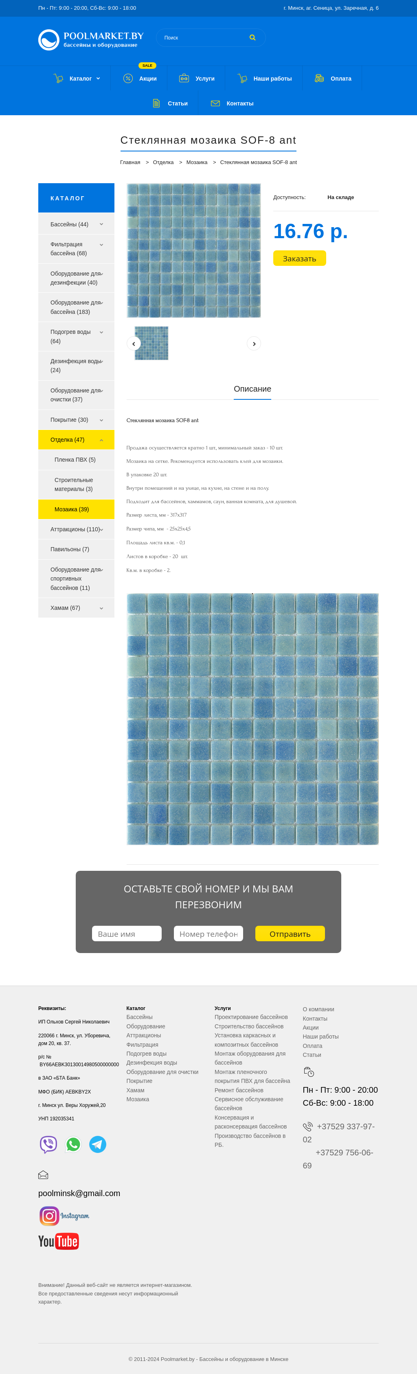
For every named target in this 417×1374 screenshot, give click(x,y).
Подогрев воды (147, 1053)
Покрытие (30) (69, 419)
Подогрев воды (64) (70, 336)
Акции (311, 1027)
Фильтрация (142, 1044)
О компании (318, 1009)
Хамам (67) (65, 608)
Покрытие (140, 1081)
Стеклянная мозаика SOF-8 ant (258, 162)
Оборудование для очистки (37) (75, 395)
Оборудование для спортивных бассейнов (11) (75, 578)
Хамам (136, 1090)
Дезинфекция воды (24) (75, 365)
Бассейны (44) (69, 224)
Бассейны (140, 1017)
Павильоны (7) (69, 549)
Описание (252, 388)
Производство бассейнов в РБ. (250, 1140)
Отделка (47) (67, 439)
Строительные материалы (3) (74, 484)
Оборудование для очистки (163, 1072)
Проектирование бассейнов (251, 1017)
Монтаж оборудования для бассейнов (250, 1058)
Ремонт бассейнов (239, 1090)
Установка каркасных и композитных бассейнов (246, 1039)
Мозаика (197, 162)
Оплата (313, 1046)
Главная (130, 162)
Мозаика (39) (72, 509)
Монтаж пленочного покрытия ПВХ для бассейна (252, 1076)
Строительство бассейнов (249, 1026)
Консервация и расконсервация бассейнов (251, 1122)
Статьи (312, 1055)
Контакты (315, 1018)
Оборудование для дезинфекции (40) (75, 278)
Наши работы (321, 1036)
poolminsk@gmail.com (79, 1193)
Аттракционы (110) (75, 529)
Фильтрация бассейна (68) (68, 248)
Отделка (163, 162)
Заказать (299, 258)
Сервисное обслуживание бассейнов (249, 1103)
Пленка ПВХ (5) (75, 459)
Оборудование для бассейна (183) (75, 307)
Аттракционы (144, 1035)
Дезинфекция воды (152, 1062)
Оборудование (146, 1026)
